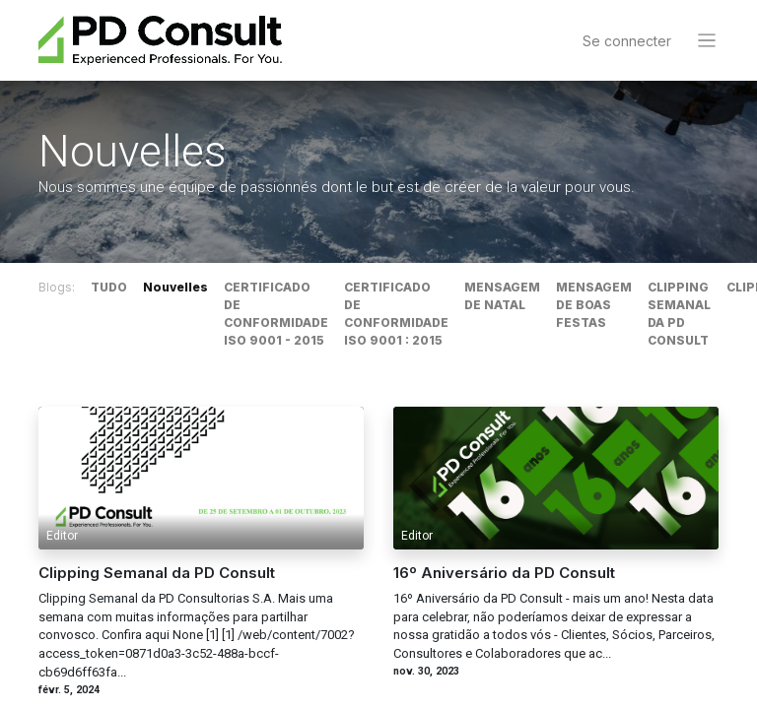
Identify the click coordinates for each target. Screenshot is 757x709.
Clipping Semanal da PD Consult (156, 573)
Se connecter (627, 40)
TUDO (109, 287)
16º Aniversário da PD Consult (504, 573)
